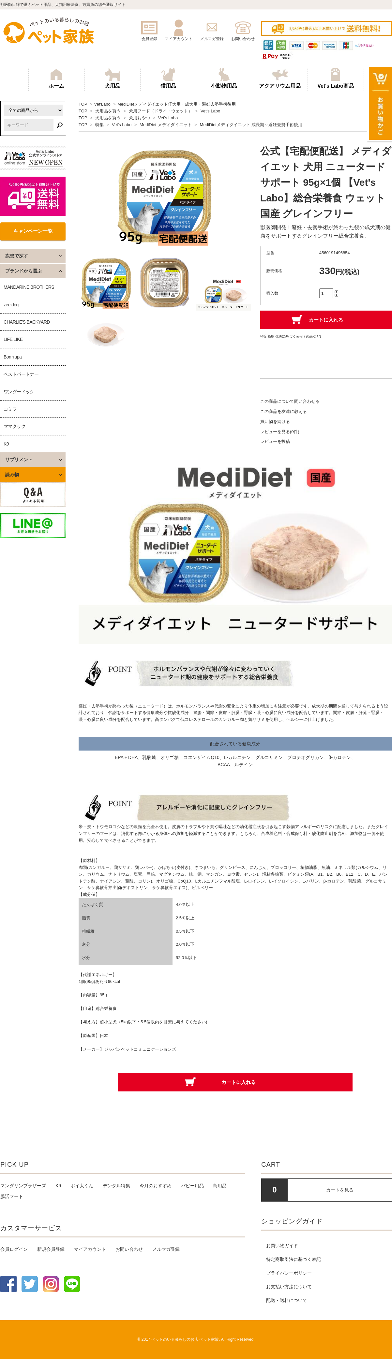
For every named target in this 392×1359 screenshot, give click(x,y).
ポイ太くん (81, 1185)
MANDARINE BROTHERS (29, 287)
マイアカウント (90, 1249)
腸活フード (11, 1196)
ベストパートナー (21, 374)
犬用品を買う (108, 111)
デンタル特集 (116, 1185)
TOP (83, 104)
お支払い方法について (289, 1286)
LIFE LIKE (13, 339)
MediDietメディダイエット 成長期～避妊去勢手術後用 (251, 124)
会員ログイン (14, 1249)
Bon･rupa (13, 356)
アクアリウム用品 (280, 78)
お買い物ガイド (282, 1245)
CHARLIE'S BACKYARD (27, 322)
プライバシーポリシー (289, 1273)
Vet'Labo (102, 104)
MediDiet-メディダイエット (166, 124)
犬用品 (112, 78)
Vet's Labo (210, 111)
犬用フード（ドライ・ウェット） (160, 111)
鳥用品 (220, 1185)
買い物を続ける (275, 421)
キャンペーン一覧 (33, 231)
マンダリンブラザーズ (23, 1185)
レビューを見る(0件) (279, 431)
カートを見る (340, 1189)
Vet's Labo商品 (335, 78)
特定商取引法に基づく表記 (293, 1259)
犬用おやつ (139, 117)
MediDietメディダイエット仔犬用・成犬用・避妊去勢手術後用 (176, 104)
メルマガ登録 (166, 1249)
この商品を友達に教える (283, 411)
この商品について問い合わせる (290, 401)
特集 (99, 124)
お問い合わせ (129, 1249)
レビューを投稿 (275, 441)
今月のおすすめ (156, 1185)
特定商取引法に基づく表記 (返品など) (290, 336)
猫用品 (168, 78)
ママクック (14, 426)
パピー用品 (192, 1185)
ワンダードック (19, 391)
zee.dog (11, 304)
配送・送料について (286, 1300)
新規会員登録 (51, 1249)
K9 (6, 443)
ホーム (56, 78)
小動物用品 (224, 78)
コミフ (10, 409)
